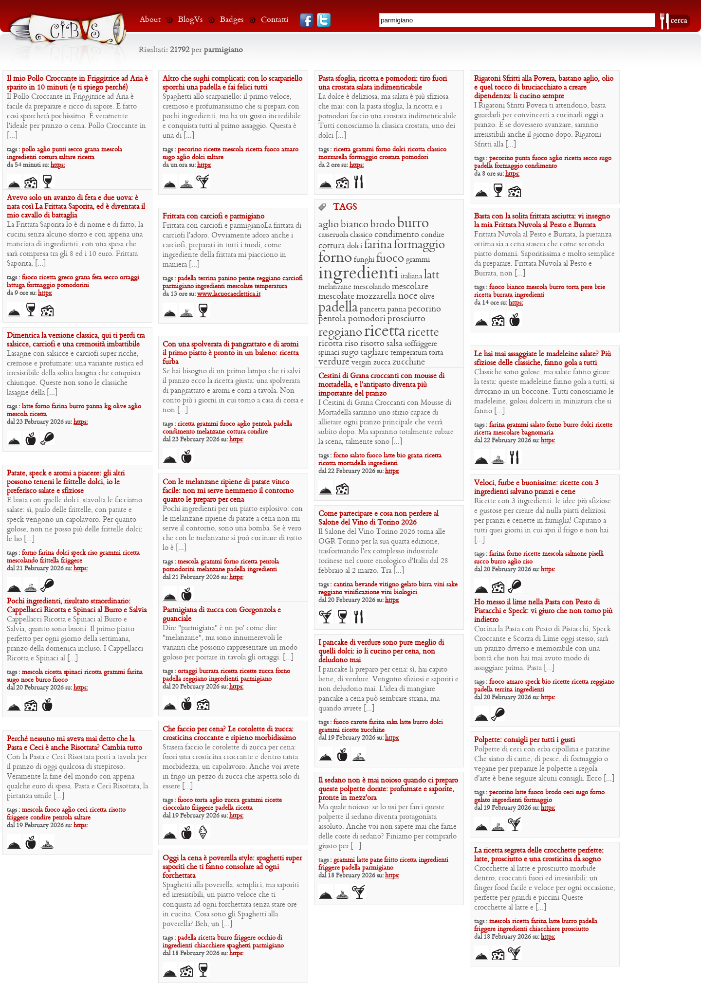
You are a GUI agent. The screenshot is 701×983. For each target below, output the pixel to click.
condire (432, 235)
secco (75, 149)
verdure (334, 362)
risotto (372, 344)
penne (247, 278)
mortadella (352, 463)
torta (436, 352)
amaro (289, 149)
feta (97, 277)
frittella (49, 560)
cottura (48, 157)
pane (377, 860)
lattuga (16, 285)
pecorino (190, 149)
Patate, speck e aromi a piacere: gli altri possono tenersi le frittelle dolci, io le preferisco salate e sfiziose (66, 482)
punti (59, 149)
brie (599, 287)
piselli (596, 554)
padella (483, 166)
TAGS (345, 207)
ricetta (85, 157)
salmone (576, 554)
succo (481, 561)
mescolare (410, 287)
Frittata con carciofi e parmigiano (213, 216)
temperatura (408, 352)
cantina (343, 584)
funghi (364, 259)
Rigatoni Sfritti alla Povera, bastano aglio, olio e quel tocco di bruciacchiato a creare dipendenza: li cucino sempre (543, 87)
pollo (28, 149)
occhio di (270, 938)
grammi (363, 149)
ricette (212, 149)
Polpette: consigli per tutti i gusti (524, 740)
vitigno (389, 584)
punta (522, 158)
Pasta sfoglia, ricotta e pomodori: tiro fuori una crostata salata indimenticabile (382, 83)
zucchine (408, 362)
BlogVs (190, 19)
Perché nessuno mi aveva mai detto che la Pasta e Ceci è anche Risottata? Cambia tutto (74, 743)
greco (65, 277)
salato (537, 425)
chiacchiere (544, 929)
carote (358, 722)
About (150, 19)
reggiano (340, 333)
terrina (207, 278)
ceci (82, 810)
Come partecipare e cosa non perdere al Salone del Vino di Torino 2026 (378, 518)
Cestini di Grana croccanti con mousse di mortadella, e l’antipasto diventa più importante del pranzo (381, 385)
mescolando (371, 287)
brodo (382, 225)
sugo (169, 157)
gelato (409, 584)
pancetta (373, 309)
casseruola (333, 235)
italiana (411, 276)
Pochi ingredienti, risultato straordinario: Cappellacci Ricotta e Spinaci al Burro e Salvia (77, 606)
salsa (395, 344)
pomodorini (73, 285)
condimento (541, 166)
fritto (391, 860)
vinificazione (361, 592)
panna (396, 309)
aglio (43, 149)
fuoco (271, 149)
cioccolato (176, 808)
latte (27, 406)
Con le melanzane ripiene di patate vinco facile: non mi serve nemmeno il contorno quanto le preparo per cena (228, 491)
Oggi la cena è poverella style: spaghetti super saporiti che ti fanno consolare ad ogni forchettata (232, 867)
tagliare (374, 352)
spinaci (328, 352)
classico (436, 149)
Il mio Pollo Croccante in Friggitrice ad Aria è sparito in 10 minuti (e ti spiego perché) (77, 83)
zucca (381, 362)
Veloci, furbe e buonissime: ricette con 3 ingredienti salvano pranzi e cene (536, 487)
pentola (332, 319)
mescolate (336, 296)
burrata (503, 295)
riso (351, 344)
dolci (198, 157)
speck (78, 553)
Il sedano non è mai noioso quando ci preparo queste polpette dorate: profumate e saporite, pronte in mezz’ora (388, 789)
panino (227, 278)
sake (452, 584)
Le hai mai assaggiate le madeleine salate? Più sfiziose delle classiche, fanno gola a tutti (542, 358)
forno (383, 149)
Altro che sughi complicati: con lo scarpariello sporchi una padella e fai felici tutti (232, 83)
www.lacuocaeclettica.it (228, 294)
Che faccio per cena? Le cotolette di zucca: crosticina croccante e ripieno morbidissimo (229, 734)
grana (91, 149)
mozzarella (332, 157)
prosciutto (406, 319)
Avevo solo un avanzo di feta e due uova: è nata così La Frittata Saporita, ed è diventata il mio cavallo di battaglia (76, 207)
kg (107, 406)
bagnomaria (537, 433)
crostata (389, 157)
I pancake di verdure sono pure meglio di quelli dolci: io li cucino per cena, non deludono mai (381, 651)
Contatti (275, 19)
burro (413, 224)
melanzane (334, 287)
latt (432, 275)
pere (586, 287)
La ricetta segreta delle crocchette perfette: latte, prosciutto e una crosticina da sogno (539, 855)
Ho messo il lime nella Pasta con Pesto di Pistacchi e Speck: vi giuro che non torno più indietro (543, 611)
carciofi (292, 278)
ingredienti (22, 157)
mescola (111, 149)
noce (408, 296)
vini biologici (399, 592)
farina (378, 245)
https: (58, 165)
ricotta (416, 149)
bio (401, 455)
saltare (67, 157)
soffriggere (421, 344)
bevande (366, 584)
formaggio (363, 157)
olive (427, 296)
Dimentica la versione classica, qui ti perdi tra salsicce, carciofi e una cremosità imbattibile (76, 340)
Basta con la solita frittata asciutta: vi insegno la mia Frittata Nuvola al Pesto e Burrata (542, 221)
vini (439, 584)
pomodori (415, 157)
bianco (355, 225)
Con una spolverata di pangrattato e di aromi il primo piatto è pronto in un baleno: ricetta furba (230, 353)
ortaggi (129, 277)
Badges (231, 19)
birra (425, 584)
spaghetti (239, 945)
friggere (71, 560)
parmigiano (179, 286)
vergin (361, 362)
